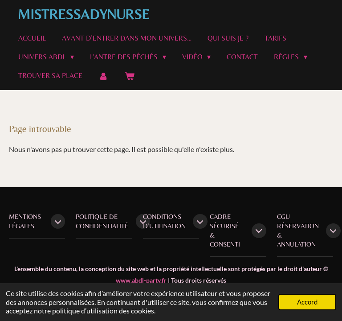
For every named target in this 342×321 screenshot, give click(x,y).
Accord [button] (307, 302)
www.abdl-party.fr (141, 280)
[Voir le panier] (129, 76)
